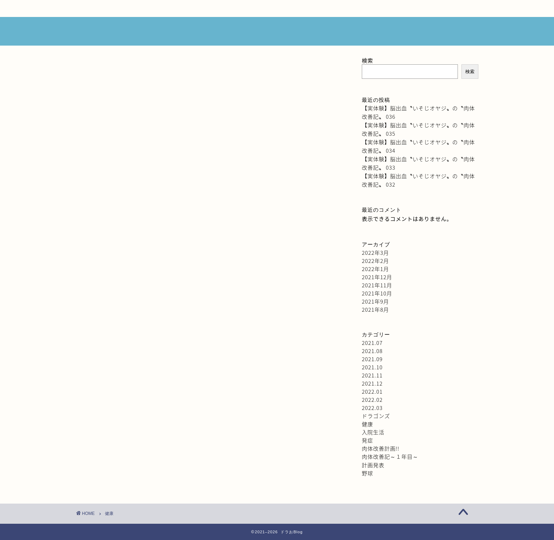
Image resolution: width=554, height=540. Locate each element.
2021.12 (372, 383)
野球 (367, 473)
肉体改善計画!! (380, 448)
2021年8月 (375, 309)
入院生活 (373, 432)
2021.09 (372, 359)
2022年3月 (375, 252)
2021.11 (372, 375)
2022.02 (372, 399)
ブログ (191, 8)
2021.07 (372, 343)
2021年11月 (377, 285)
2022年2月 (375, 261)
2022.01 (372, 391)
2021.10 (372, 367)
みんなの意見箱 (268, 8)
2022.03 (372, 408)
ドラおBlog (277, 32)
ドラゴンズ (376, 416)
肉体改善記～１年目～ (390, 456)
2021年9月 (375, 301)
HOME (114, 8)
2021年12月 (377, 277)
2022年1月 (375, 269)
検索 (367, 60)
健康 (367, 424)
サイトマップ (344, 8)
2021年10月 (377, 293)
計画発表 (373, 465)
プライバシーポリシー (420, 8)
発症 (367, 440)
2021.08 (372, 351)
